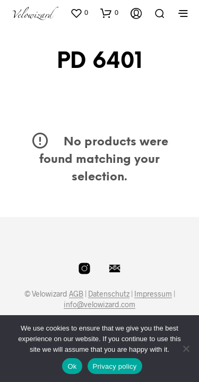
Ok (71, 366)
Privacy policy (115, 366)
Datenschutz (108, 294)
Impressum (153, 294)
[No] (185, 348)
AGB (76, 294)
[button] (79, 12)
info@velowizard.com (99, 304)
